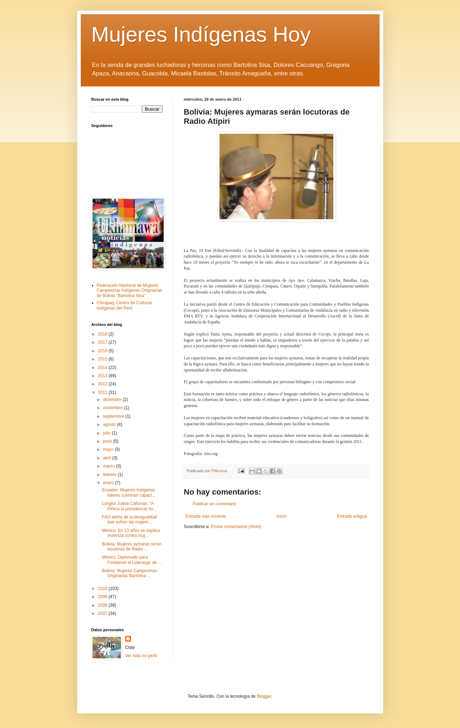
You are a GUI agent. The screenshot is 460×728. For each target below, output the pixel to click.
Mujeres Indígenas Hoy (201, 34)
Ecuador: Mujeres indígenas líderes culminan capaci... (128, 492)
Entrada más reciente (206, 516)
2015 (103, 359)
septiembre (114, 416)
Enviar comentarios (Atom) (236, 526)
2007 (103, 613)
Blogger (264, 696)
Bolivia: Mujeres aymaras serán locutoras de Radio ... (131, 547)
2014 (103, 367)
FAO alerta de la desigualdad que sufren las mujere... (129, 519)
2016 (103, 350)
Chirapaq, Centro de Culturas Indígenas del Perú (124, 305)
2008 (103, 605)
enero (109, 482)
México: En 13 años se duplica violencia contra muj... (131, 533)
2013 (103, 375)
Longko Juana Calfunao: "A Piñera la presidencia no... (129, 506)
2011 (103, 392)
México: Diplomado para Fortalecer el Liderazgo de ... (132, 560)
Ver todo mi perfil (141, 655)
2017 (103, 342)
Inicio (281, 516)
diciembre (112, 399)
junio (108, 441)
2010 (103, 588)
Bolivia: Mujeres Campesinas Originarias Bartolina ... (129, 573)
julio (107, 433)
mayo (109, 449)
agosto (110, 424)
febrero (110, 474)
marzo (109, 466)
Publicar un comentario (215, 503)
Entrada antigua (352, 516)
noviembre (113, 407)
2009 (103, 596)
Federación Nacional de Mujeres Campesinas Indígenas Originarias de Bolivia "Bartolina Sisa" (129, 290)
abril (107, 457)
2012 (103, 383)
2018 (103, 334)
